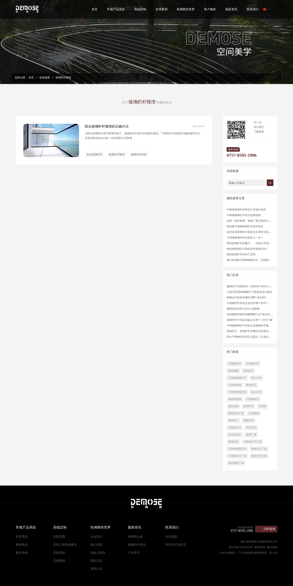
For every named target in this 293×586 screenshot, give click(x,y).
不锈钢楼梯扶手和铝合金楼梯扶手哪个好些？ (253, 325)
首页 (95, 9)
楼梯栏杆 (233, 441)
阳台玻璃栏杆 (94, 154)
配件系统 (22, 552)
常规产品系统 (116, 9)
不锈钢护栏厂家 (252, 441)
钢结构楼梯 (234, 399)
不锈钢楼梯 (234, 384)
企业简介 (96, 536)
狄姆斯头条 (135, 536)
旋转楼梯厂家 (236, 462)
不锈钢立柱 (234, 427)
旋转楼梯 (233, 370)
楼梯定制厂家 (236, 413)
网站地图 (272, 547)
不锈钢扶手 (252, 399)
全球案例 (161, 9)
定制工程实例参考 (65, 544)
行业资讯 (134, 552)
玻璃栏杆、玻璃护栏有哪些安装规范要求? (251, 331)
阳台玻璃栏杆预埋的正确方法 (107, 126)
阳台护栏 (256, 391)
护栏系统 (22, 536)
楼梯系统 (22, 544)
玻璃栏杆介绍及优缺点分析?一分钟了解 (250, 319)
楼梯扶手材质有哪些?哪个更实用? (246, 297)
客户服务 (210, 9)
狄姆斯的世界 (186, 9)
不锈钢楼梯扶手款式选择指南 (244, 215)
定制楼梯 (254, 413)
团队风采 (96, 560)
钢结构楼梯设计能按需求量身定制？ (248, 248)
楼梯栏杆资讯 (137, 544)
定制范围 (59, 536)
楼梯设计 (233, 420)
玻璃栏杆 (248, 370)
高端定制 (140, 9)
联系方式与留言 (175, 544)
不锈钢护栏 (252, 363)
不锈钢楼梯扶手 (237, 377)
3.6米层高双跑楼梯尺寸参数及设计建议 (249, 291)
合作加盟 (171, 536)
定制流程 (59, 552)
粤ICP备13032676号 (241, 547)
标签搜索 (44, 77)
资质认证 (96, 568)
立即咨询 (269, 529)
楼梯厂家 (251, 434)
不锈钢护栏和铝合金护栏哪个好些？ (248, 303)
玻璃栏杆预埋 (63, 77)
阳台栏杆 (256, 377)
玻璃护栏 (248, 406)
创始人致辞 (97, 552)
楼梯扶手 (251, 384)
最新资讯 (231, 9)
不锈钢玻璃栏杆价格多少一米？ (245, 237)
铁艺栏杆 (251, 427)
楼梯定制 (248, 420)
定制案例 (59, 560)
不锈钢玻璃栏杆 (237, 391)
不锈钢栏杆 (234, 363)
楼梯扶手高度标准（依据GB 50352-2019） (252, 286)
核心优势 (96, 544)
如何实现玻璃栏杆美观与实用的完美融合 (250, 231)
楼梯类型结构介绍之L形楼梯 (243, 308)
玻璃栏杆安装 (138, 154)
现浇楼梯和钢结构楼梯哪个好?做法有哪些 (251, 314)
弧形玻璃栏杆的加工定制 (241, 254)
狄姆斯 (262, 406)
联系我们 (253, 9)
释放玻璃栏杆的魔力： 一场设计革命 (248, 243)
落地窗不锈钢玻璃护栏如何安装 (245, 226)
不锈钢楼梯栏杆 (237, 448)
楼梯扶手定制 (259, 455)
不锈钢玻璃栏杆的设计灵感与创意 (246, 209)
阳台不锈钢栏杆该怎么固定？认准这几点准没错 (254, 336)
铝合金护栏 (234, 434)
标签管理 (260, 547)
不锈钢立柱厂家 (237, 455)
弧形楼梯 (233, 406)
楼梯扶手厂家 (259, 448)
